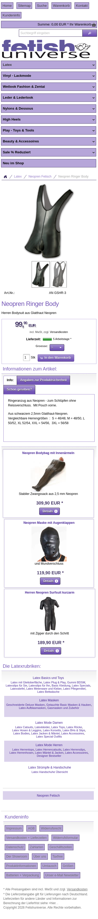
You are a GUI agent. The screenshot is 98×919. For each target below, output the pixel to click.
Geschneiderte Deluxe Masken (25, 704)
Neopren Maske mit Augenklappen (49, 523)
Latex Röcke (74, 727)
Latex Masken (49, 700)
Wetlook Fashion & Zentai (48, 87)
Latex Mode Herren (49, 745)
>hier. (53, 903)
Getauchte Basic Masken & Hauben (68, 704)
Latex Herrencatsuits (48, 749)
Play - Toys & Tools (48, 130)
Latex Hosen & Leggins (26, 730)
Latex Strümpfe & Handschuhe (49, 767)
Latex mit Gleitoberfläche (26, 682)
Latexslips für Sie (16, 685)
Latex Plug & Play (55, 682)
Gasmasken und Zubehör (63, 707)
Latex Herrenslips (74, 749)
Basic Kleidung (61, 685)
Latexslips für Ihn (39, 685)
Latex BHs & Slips (73, 730)
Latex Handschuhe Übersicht (50, 771)
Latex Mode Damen (49, 723)
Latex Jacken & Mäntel (45, 733)
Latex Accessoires (72, 733)
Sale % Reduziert (48, 152)
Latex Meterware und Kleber (43, 688)
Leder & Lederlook (48, 98)
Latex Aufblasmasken (32, 707)
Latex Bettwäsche (48, 691)
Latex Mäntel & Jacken (49, 752)
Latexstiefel (17, 688)
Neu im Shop (13, 163)
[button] (89, 33)
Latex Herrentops (23, 749)
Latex (48, 65)
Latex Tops (58, 727)
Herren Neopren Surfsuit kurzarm (49, 592)
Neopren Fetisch (39, 176)
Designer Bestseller (49, 755)
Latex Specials (81, 685)
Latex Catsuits (24, 727)
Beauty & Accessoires (48, 141)
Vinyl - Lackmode (48, 76)
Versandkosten (59, 332)
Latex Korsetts (52, 730)
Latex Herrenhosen (21, 752)
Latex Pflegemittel (74, 688)
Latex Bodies (21, 733)
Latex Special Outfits (49, 736)
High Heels (48, 119)
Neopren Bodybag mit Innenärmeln (48, 453)
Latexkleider (42, 727)
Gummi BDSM (76, 682)
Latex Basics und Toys (48, 678)
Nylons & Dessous (48, 108)
